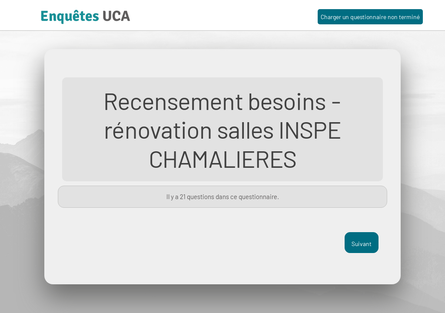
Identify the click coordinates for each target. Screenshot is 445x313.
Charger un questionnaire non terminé (370, 16)
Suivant (362, 243)
